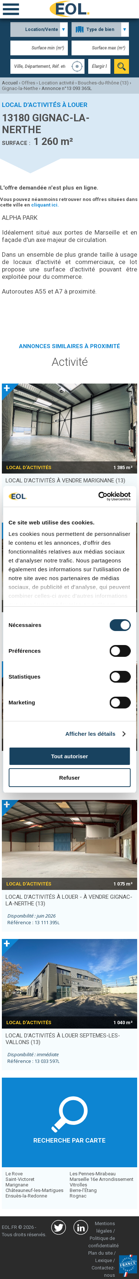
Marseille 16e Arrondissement (101, 1179)
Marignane (17, 1185)
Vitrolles (78, 1185)
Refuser (69, 777)
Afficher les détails (90, 734)
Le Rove (14, 1173)
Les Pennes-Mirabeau (93, 1173)
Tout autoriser (69, 756)
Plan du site (100, 1253)
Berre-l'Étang (83, 1190)
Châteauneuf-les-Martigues (34, 1190)
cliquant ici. (45, 205)
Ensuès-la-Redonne (26, 1196)
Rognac (78, 1196)
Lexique (103, 1260)
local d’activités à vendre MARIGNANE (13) (65, 480)
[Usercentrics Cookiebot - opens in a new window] (98, 496)
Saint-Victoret (20, 1179)
